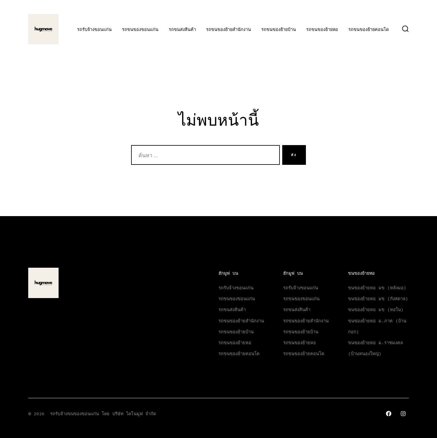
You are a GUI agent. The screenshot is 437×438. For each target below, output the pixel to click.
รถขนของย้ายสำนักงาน (228, 29)
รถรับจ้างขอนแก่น (94, 29)
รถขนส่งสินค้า (182, 29)
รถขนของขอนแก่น (140, 29)
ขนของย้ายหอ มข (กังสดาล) (378, 298)
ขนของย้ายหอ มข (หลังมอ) (377, 287)
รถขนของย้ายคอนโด (368, 29)
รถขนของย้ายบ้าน (278, 29)
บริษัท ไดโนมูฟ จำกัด (134, 413)
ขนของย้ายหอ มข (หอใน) (376, 309)
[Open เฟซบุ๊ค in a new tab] (388, 413)
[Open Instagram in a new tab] (403, 413)
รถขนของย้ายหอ (322, 29)
